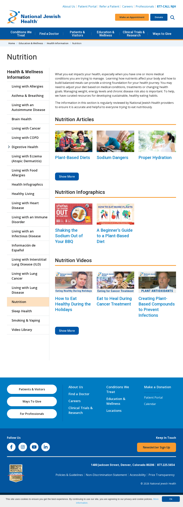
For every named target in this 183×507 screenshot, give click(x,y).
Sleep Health (22, 311)
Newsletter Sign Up (156, 447)
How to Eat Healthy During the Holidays (73, 304)
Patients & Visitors (77, 33)
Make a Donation (157, 387)
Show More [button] (67, 176)
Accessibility (138, 475)
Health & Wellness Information (25, 74)
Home (11, 43)
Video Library (22, 329)
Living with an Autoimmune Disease (28, 107)
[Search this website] (172, 17)
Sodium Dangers (112, 157)
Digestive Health (25, 147)
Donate (159, 17)
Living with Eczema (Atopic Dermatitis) (27, 158)
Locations (114, 410)
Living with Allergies (27, 86)
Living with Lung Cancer (24, 275)
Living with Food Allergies (24, 172)
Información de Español (24, 247)
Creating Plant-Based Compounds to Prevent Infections (157, 307)
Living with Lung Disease (24, 290)
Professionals (145, 6)
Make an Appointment (132, 17)
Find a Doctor (49, 34)
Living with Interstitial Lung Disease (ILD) (29, 261)
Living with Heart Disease (25, 205)
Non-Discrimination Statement (106, 475)
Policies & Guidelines (69, 475)
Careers (128, 6)
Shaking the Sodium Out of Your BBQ (69, 236)
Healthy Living (23, 194)
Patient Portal (87, 6)
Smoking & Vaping (26, 320)
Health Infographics (27, 184)
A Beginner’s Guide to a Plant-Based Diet (115, 236)
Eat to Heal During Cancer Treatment (114, 301)
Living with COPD (25, 137)
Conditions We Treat (21, 33)
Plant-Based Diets (72, 157)
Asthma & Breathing (28, 95)
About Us (69, 6)
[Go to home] (34, 17)
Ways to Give (162, 34)
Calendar (150, 404)
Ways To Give (32, 401)
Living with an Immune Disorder (30, 219)
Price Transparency (162, 475)
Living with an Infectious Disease (26, 233)
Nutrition (19, 302)
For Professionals (32, 414)
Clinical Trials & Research (134, 33)
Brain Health (21, 119)
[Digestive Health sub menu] (9, 147)
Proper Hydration (155, 157)
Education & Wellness (105, 33)
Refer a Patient (109, 6)
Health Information (57, 43)
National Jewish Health (163, 483)
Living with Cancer (26, 128)
